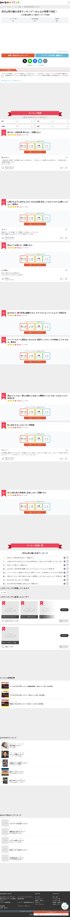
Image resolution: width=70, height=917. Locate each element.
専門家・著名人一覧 (58, 902)
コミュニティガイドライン (25, 897)
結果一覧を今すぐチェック (18, 55)
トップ (1, 7)
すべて (17, 121)
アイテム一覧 (56, 898)
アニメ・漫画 (17, 7)
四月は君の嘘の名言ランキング (31, 7)
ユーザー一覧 (56, 900)
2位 (6, 168)
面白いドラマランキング (16, 772)
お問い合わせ (4, 907)
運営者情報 (21, 898)
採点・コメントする (35, 152)
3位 (6, 459)
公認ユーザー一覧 (57, 904)
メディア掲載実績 (5, 902)
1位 (6, 238)
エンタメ (9, 7)
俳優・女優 (21, 744)
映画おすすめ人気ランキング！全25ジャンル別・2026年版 (26, 704)
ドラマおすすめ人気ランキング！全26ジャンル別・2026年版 (26, 695)
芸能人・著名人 (13, 744)
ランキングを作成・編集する (52, 55)
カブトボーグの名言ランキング (18, 823)
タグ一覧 (55, 897)
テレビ (17, 693)
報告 (67, 157)
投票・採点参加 (65, 906)
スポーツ (37, 902)
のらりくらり (35, 65)
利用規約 (2, 906)
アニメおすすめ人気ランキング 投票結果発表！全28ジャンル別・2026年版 (30, 686)
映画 (16, 702)
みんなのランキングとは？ (7, 897)
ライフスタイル (39, 904)
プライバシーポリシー (24, 906)
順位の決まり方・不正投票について (11, 80)
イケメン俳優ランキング (16, 754)
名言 (3, 592)
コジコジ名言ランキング (16, 840)
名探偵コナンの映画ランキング (18, 763)
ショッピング (39, 898)
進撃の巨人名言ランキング (17, 831)
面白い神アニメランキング (17, 780)
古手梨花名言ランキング (16, 858)
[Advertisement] (35, 37)
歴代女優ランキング (15, 745)
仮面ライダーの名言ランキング (18, 850)
